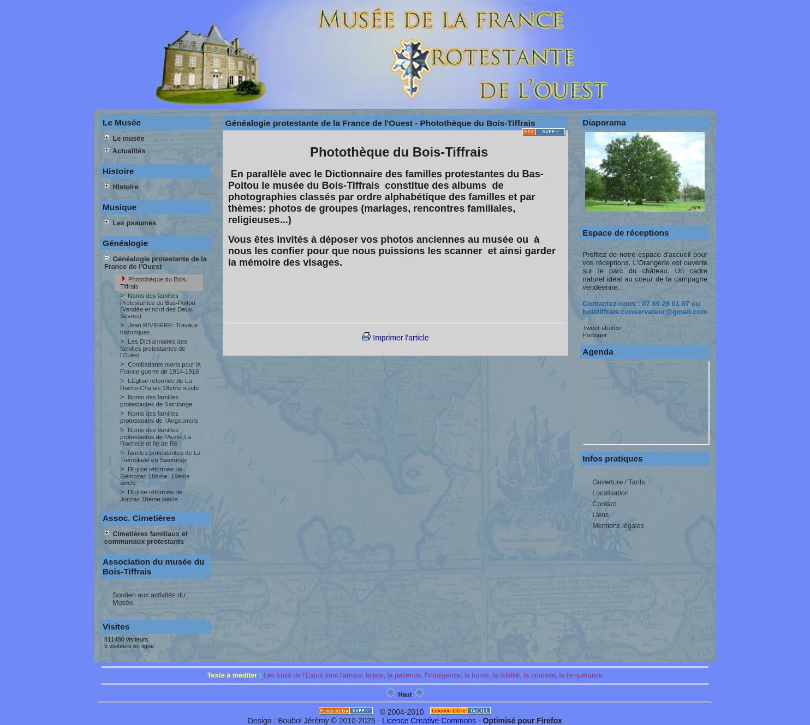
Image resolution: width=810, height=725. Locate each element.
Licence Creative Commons (429, 720)
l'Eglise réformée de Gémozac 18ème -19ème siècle (155, 476)
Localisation (610, 493)
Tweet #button (602, 327)
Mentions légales (618, 526)
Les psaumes (130, 223)
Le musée (124, 138)
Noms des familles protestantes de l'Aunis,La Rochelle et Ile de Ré (155, 437)
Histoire (121, 187)
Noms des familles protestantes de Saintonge (156, 401)
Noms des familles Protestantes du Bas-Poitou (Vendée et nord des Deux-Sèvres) (157, 305)
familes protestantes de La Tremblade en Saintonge (160, 456)
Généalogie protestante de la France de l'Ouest (155, 263)
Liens (600, 515)
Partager (594, 334)
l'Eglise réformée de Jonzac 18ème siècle (151, 495)
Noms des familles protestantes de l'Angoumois (159, 417)
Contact (604, 504)
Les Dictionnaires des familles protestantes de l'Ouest (153, 348)
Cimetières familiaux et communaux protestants (146, 538)
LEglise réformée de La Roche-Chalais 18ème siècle (159, 384)
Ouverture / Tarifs (618, 482)
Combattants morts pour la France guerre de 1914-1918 (160, 368)
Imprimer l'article (395, 337)
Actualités (124, 151)
